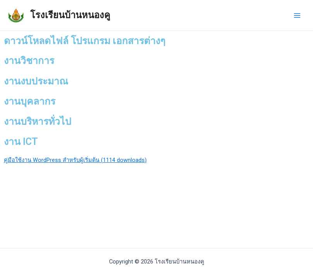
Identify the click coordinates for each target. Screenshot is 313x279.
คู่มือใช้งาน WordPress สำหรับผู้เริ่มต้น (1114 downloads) (75, 160)
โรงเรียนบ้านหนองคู (70, 15)
